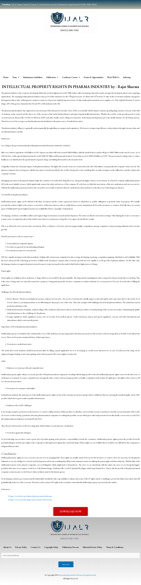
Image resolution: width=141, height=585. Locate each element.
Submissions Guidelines (32, 77)
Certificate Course (71, 77)
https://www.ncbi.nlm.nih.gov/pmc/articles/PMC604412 (31, 499)
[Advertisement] (70, 54)
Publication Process (70, 547)
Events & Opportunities (93, 77)
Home (5, 77)
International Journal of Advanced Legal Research (77, 575)
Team (15, 77)
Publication (52, 77)
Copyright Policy (51, 547)
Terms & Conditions (114, 547)
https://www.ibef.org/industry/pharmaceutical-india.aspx (31, 496)
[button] (70, 511)
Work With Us (113, 77)
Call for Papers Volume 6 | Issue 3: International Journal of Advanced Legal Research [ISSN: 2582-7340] (49, 4)
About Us (7, 547)
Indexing (127, 77)
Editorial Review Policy (92, 547)
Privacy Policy (21, 547)
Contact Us (35, 547)
